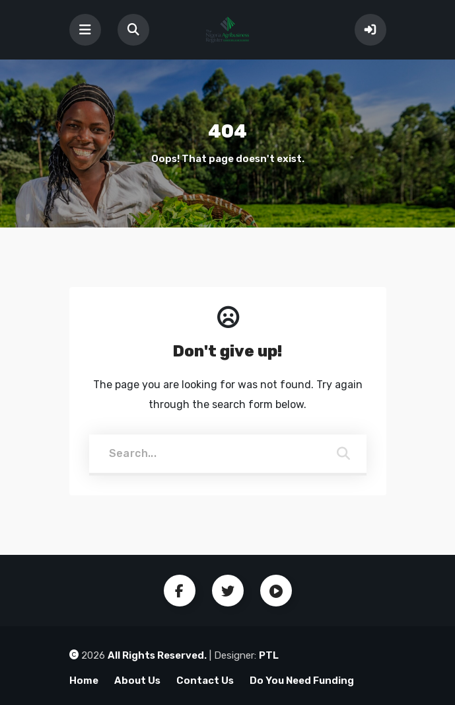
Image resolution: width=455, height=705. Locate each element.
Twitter (228, 590)
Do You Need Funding (302, 680)
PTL (269, 655)
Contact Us (205, 680)
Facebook (179, 590)
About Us (137, 680)
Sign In (370, 30)
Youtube (276, 590)
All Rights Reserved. (157, 655)
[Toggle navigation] (85, 30)
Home (83, 680)
